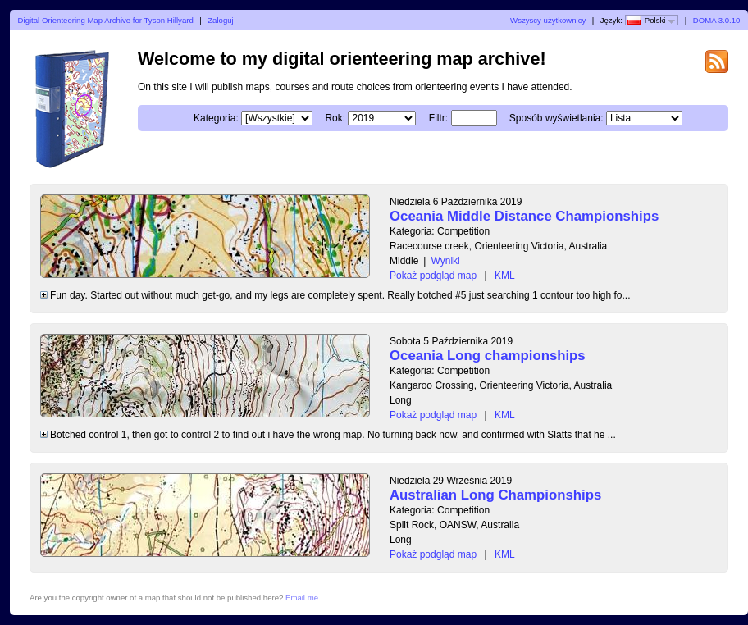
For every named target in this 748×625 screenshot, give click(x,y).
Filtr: (438, 118)
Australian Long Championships (495, 495)
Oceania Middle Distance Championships (524, 216)
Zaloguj (220, 20)
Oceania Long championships (488, 355)
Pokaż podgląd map (433, 275)
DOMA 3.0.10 (717, 20)
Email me (301, 597)
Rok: (335, 118)
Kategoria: (216, 118)
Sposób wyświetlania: (556, 118)
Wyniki (445, 261)
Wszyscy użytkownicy (548, 20)
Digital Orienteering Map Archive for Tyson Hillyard (106, 20)
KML (505, 275)
